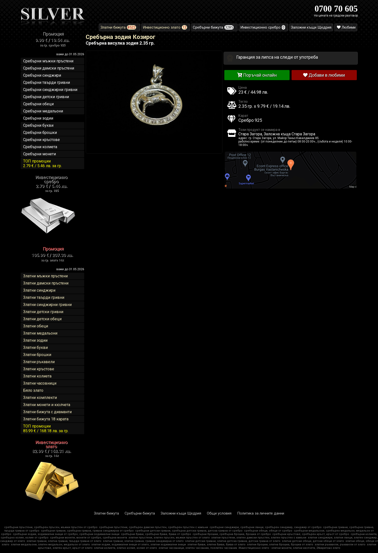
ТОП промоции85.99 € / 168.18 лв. (45, 428)
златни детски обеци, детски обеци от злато (313, 541)
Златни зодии (35, 340)
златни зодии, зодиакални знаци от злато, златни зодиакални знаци (138, 544)
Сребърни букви (38, 125)
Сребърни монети (39, 154)
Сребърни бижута (140, 513)
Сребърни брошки (40, 132)
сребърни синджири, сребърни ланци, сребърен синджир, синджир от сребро (266, 527)
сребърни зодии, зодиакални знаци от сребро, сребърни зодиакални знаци (66, 534)
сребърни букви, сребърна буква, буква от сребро (156, 534)
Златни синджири (39, 290)
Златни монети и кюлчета (46, 404)
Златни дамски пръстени (45, 283)
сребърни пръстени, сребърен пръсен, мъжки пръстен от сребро (51, 527)
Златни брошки (37, 354)
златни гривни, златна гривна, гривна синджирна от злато (143, 541)
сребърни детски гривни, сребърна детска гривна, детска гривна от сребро (189, 530)
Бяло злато (33, 390)
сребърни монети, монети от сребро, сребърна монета (88, 537)
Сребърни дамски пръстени (48, 68)
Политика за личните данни (260, 513)
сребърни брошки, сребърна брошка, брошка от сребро (232, 534)
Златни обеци (35, 326)
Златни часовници (39, 383)
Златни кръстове (38, 369)
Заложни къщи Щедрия (181, 513)
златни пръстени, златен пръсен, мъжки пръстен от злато (169, 537)
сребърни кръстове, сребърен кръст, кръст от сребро (310, 534)
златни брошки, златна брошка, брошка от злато (280, 544)
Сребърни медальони (43, 111)
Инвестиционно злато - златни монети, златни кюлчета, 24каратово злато (289, 548)
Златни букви (35, 347)
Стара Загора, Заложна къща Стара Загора (276, 134)
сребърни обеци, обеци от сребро (268, 530)
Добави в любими (324, 75)
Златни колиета (37, 376)
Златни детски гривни (43, 311)
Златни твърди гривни (43, 297)
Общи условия (219, 513)
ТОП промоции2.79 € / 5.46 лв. (42, 163)
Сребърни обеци (38, 104)
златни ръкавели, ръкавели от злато (340, 544)
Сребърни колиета (40, 146)
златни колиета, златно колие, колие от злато (125, 548)
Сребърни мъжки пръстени (48, 61)
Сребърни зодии (38, 118)
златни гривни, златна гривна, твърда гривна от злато (64, 541)
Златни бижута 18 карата (45, 419)
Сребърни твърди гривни (46, 82)
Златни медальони (40, 333)
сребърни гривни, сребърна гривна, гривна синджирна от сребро (87, 530)
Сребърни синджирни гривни (50, 89)
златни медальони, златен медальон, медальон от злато (50, 544)
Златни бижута (106, 513)
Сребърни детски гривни (46, 96)
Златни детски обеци (42, 319)
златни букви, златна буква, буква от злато (216, 544)
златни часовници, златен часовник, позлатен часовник (198, 548)
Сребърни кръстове (41, 139)
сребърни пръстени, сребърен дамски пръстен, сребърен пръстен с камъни (153, 527)
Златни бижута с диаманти (47, 412)
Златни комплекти (40, 397)
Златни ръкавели (39, 361)
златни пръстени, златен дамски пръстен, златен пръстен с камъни (258, 537)
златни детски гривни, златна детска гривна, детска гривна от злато (232, 541)
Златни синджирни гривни (47, 304)
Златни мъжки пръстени (45, 276)
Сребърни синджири (42, 75)
